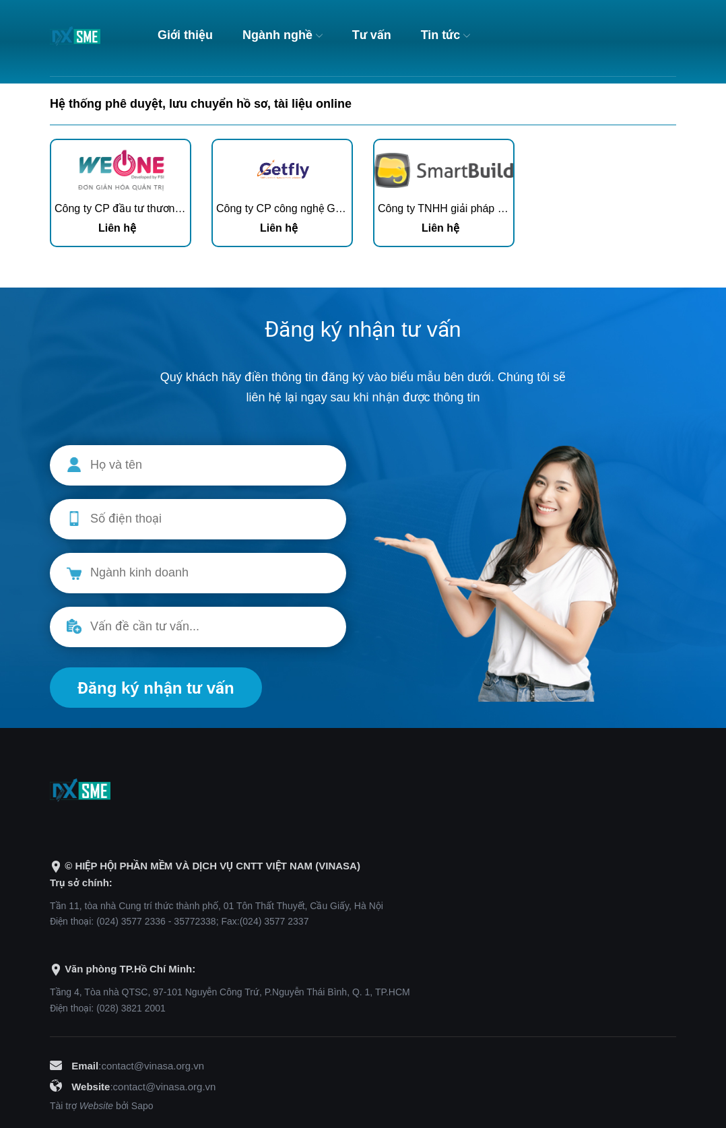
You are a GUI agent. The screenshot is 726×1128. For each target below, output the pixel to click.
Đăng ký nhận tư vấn (155, 688)
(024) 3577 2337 (274, 921)
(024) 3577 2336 (131, 921)
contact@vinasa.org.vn (152, 1065)
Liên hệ (117, 228)
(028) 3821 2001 (131, 1008)
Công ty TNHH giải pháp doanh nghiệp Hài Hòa (491, 208)
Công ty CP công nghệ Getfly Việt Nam (308, 208)
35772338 (195, 921)
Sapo (142, 1105)
